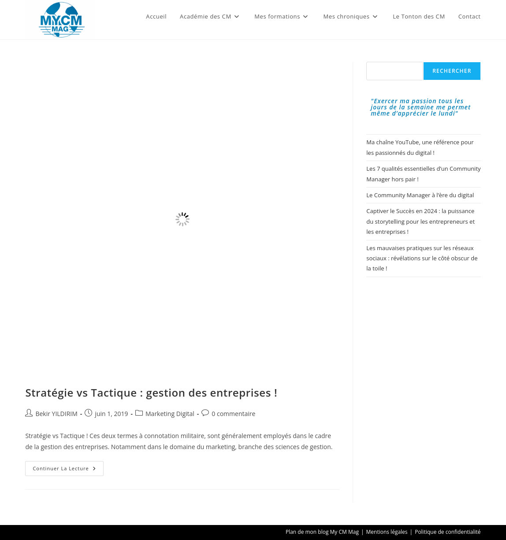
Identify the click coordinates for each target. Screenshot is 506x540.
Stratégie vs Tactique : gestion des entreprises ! (151, 392)
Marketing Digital (169, 413)
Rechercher (451, 71)
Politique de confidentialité (447, 532)
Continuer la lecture (68, 470)
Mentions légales (387, 532)
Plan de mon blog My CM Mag (322, 532)
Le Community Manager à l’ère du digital (420, 195)
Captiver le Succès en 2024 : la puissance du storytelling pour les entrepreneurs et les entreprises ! (420, 221)
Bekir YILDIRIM (56, 413)
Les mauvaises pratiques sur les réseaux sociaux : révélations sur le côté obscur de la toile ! (421, 258)
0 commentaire (233, 413)
